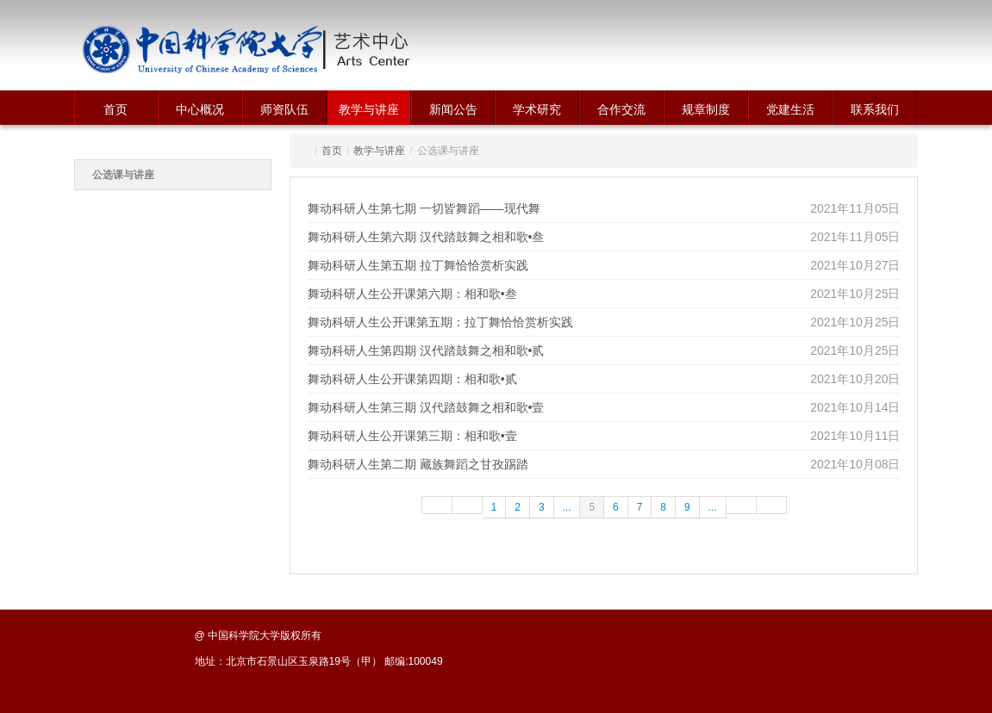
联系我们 (875, 109)
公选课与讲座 (123, 175)
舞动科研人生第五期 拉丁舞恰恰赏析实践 (418, 265)
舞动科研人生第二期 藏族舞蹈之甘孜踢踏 (418, 464)
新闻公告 (453, 109)
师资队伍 (284, 109)
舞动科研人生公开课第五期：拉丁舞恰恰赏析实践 (440, 322)
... (567, 507)
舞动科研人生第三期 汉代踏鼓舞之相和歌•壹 (426, 407)
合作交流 (621, 109)
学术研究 (537, 109)
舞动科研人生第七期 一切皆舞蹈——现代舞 (424, 208)
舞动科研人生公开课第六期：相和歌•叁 (412, 294)
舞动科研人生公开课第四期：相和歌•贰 (412, 379)
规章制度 (706, 109)
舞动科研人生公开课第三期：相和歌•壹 (412, 436)
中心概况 (200, 109)
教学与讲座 (369, 109)
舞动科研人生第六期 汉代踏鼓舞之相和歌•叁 (426, 237)
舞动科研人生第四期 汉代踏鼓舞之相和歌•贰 (426, 350)
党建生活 (790, 109)
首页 (115, 109)
